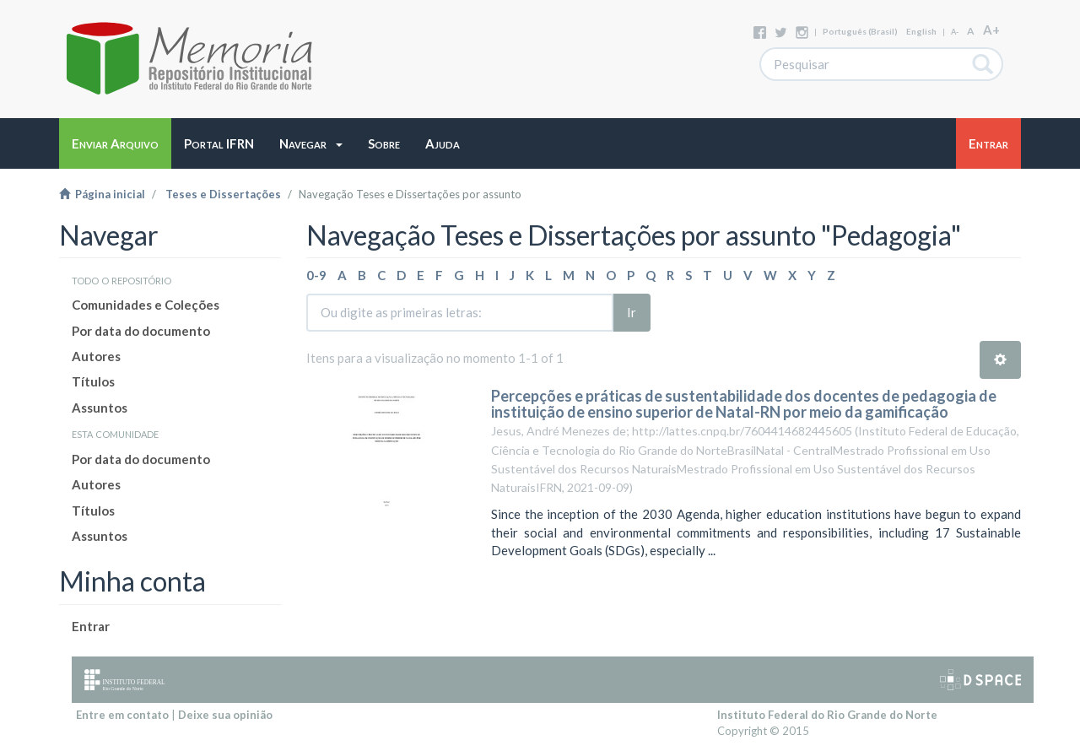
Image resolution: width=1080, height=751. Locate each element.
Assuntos (99, 407)
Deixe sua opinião (225, 714)
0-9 (316, 275)
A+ (991, 29)
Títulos (93, 381)
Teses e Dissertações (223, 194)
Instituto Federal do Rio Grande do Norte (827, 714)
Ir (631, 312)
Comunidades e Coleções (145, 304)
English (921, 31)
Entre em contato (122, 714)
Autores (96, 356)
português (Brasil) (860, 31)
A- (954, 31)
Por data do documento (141, 330)
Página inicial (102, 194)
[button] (311, 143)
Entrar (91, 626)
